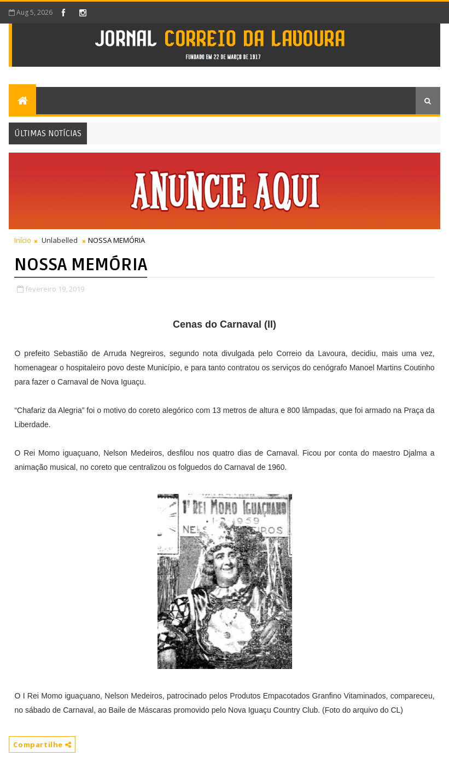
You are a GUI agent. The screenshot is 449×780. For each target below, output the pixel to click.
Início (22, 240)
